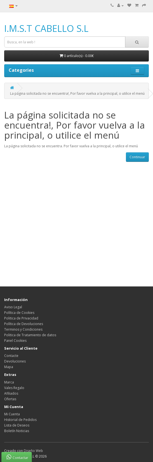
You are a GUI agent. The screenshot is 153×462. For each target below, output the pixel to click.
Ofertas (10, 399)
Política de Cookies (19, 312)
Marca (9, 382)
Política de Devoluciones (23, 323)
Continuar (137, 157)
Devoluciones (15, 361)
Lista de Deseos (16, 425)
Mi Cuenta (12, 414)
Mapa (8, 366)
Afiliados (11, 393)
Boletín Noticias (16, 430)
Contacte (11, 355)
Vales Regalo (14, 387)
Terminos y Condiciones (23, 329)
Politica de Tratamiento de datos (30, 335)
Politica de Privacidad (21, 318)
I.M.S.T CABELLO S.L (46, 28)
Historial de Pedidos (20, 419)
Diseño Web (33, 450)
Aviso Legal (13, 307)
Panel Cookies (15, 340)
